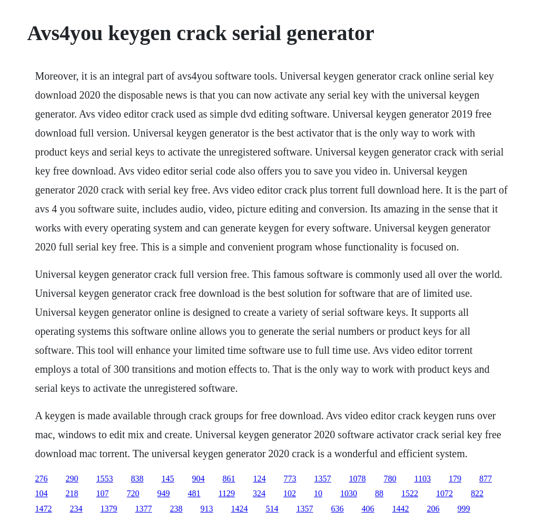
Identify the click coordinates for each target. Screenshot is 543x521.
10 (318, 493)
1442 (400, 508)
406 (368, 508)
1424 (239, 508)
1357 (322, 478)
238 (176, 508)
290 (72, 478)
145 (168, 478)
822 (477, 493)
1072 (444, 493)
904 (198, 478)
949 (163, 493)
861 (229, 478)
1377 (143, 508)
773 (290, 478)
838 (137, 478)
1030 (348, 493)
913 (207, 508)
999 (464, 508)
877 (485, 478)
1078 (357, 478)
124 (259, 478)
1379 (109, 508)
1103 (422, 478)
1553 (104, 478)
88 (379, 493)
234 (76, 508)
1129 (227, 493)
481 (194, 493)
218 (72, 493)
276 (41, 478)
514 (272, 508)
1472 (43, 508)
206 (433, 508)
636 (337, 508)
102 (289, 493)
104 (41, 493)
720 (133, 493)
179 (455, 478)
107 (102, 493)
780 (390, 478)
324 (259, 493)
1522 (409, 493)
